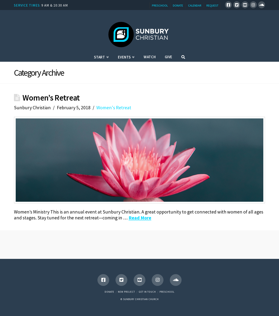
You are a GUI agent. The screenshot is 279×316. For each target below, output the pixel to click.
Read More (140, 218)
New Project (126, 291)
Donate (109, 291)
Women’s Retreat (51, 97)
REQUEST (212, 5)
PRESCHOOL (160, 5)
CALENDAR (194, 5)
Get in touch (147, 291)
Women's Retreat (113, 107)
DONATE (178, 5)
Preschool (167, 291)
